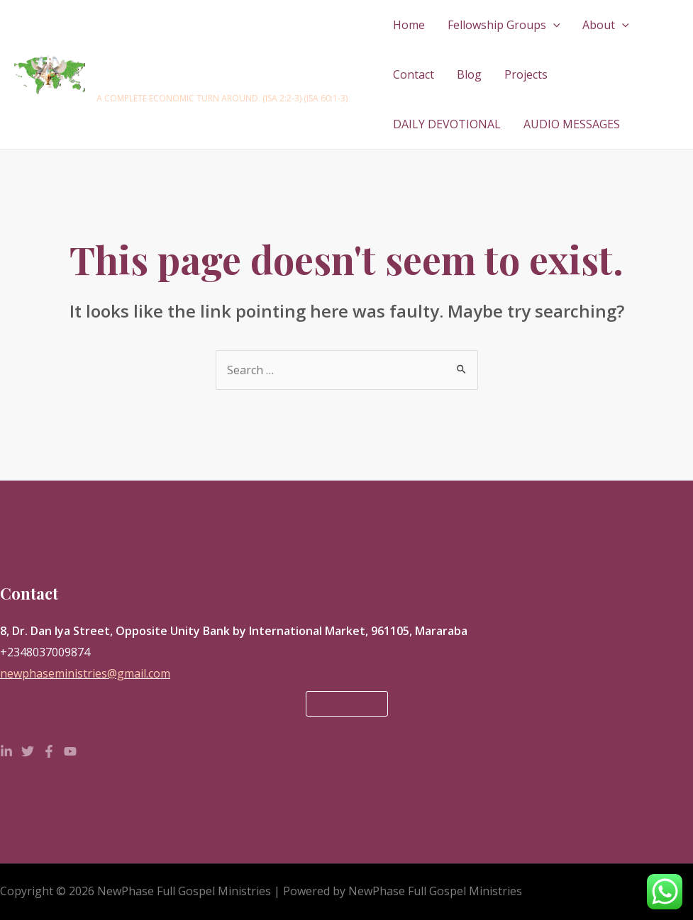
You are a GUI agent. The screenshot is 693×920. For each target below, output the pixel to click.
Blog (469, 74)
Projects (526, 74)
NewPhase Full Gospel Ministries (196, 68)
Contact (413, 74)
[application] (553, 25)
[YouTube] (70, 751)
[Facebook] (49, 751)
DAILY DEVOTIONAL (447, 124)
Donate (347, 704)
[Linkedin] (6, 751)
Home (409, 25)
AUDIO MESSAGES (571, 124)
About (605, 25)
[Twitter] (27, 751)
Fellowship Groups (504, 25)
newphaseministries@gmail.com (85, 673)
